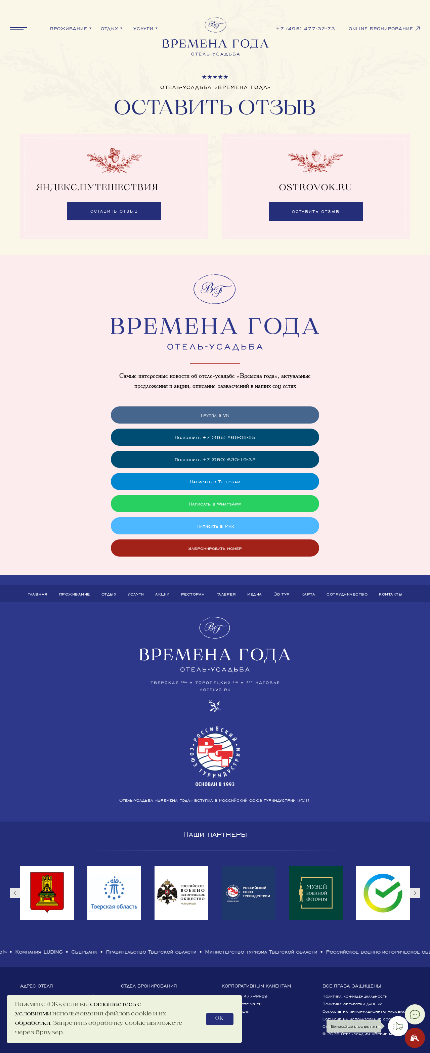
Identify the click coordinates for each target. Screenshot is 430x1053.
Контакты (390, 593)
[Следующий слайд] (415, 893)
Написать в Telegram (215, 481)
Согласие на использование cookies (360, 1019)
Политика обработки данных (352, 1004)
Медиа (254, 593)
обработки (32, 1023)
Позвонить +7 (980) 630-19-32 (215, 459)
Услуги (136, 593)
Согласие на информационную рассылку (364, 1011)
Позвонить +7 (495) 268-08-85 (215, 437)
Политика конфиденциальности (354, 996)
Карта (308, 593)
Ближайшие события (354, 1026)
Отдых (109, 593)
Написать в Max (215, 526)
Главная (38, 593)
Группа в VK (215, 415)
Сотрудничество (347, 593)
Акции (162, 593)
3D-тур (281, 593)
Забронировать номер (215, 548)
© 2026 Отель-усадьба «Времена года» (363, 1034)
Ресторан (193, 593)
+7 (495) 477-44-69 (244, 996)
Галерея (226, 593)
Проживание (74, 593)
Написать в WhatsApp (215, 503)
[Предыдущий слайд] (15, 893)
